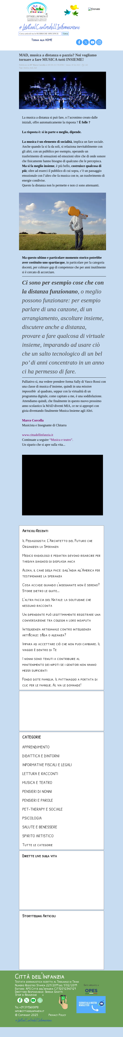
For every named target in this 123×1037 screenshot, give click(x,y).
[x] (86, 42)
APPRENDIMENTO (36, 747)
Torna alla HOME (42, 40)
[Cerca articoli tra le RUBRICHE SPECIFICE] (40, 34)
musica (26, 68)
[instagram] (99, 42)
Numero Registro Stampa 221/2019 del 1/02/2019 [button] (46, 985)
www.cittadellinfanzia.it (37, 435)
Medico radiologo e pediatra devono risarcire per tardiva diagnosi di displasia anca (61, 558)
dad (35, 68)
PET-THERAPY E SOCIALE (42, 809)
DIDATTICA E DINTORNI (40, 756)
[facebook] (79, 42)
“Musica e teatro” (61, 439)
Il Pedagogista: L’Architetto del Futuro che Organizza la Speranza (57, 543)
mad (31, 68)
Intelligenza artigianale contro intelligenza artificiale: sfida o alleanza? (56, 632)
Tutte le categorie (37, 845)
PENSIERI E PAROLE (37, 800)
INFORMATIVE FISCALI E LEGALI (47, 765)
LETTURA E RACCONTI (40, 773)
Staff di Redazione (26, 994)
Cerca (65, 34)
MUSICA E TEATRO (37, 782)
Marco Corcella (32, 420)
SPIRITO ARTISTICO (38, 836)
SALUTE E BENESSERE (39, 827)
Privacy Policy (57, 1015)
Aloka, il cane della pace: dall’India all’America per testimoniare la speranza (61, 573)
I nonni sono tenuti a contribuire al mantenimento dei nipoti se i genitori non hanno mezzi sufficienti (59, 664)
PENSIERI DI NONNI (37, 791)
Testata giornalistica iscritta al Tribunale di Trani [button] (47, 981)
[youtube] (92, 42)
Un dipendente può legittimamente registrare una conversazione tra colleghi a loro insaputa (61, 617)
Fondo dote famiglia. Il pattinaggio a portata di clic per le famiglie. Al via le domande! (59, 682)
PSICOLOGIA (32, 818)
